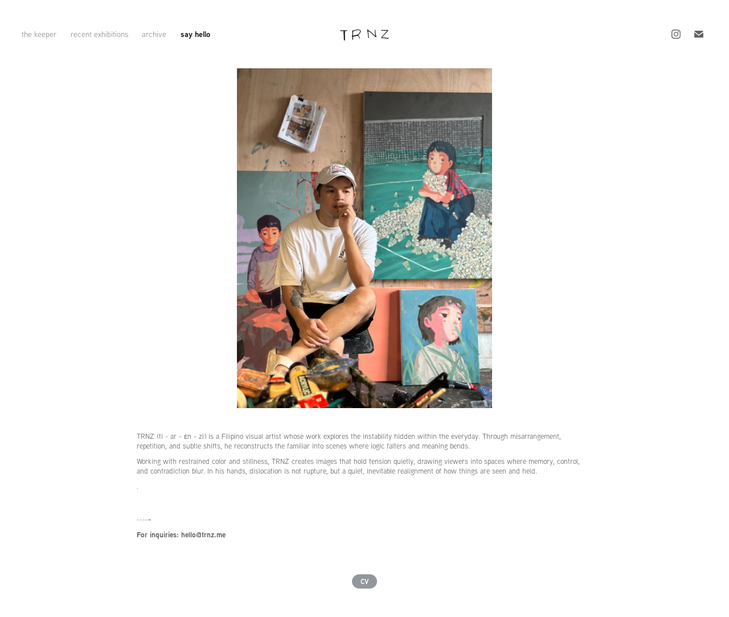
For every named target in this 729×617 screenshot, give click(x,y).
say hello (195, 33)
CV (364, 581)
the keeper (39, 34)
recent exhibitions (99, 34)
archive (154, 34)
